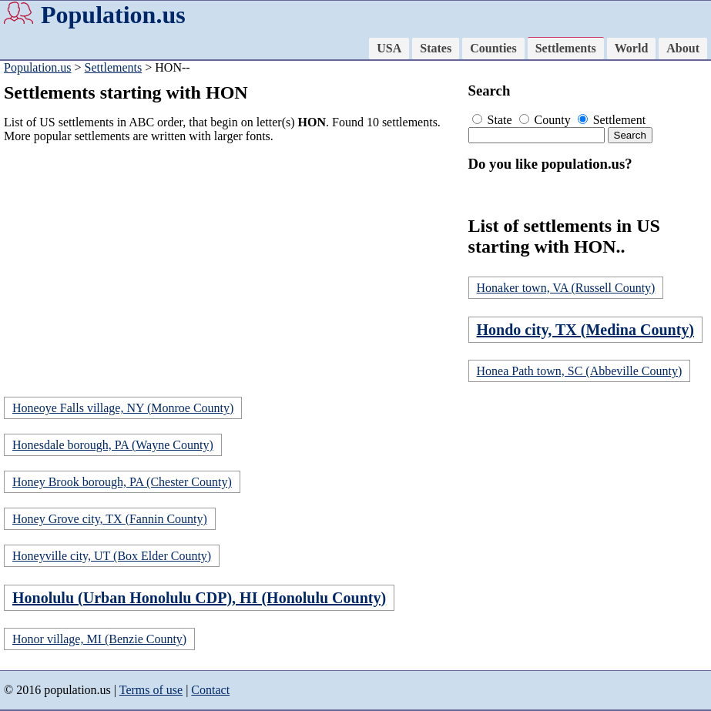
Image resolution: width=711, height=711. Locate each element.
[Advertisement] (232, 263)
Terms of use (151, 689)
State (493, 119)
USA (389, 48)
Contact (210, 689)
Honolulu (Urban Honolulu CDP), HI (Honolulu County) (199, 597)
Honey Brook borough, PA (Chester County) (122, 481)
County (546, 119)
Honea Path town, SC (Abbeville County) (579, 370)
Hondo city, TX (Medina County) (585, 329)
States (435, 48)
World (632, 48)
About (682, 48)
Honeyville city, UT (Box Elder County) (111, 555)
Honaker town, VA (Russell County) (566, 287)
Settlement (612, 119)
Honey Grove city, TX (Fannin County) (109, 518)
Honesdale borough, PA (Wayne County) (112, 444)
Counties (493, 48)
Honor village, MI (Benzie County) (99, 639)
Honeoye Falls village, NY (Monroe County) (122, 407)
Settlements (565, 48)
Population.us (113, 15)
